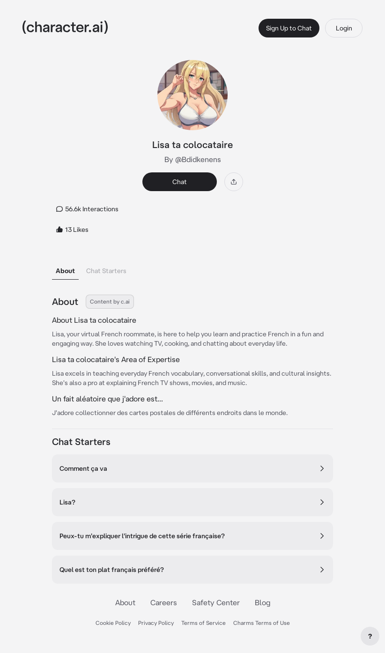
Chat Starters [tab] (106, 271)
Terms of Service (203, 623)
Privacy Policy (156, 623)
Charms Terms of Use (261, 623)
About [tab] (65, 271)
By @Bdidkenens (192, 159)
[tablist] (192, 268)
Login (344, 28)
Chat (179, 182)
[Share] (233, 181)
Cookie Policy (113, 623)
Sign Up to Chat (289, 28)
